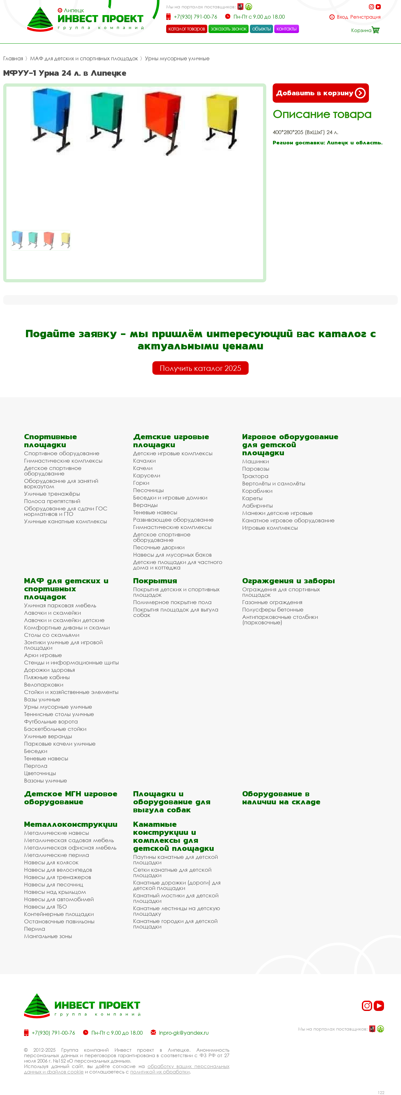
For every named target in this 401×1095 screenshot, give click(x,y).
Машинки (255, 461)
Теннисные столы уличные (59, 714)
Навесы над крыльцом (55, 891)
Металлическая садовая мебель (69, 840)
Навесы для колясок (51, 862)
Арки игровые (43, 655)
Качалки (144, 460)
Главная (13, 58)
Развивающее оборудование (173, 519)
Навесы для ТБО (45, 906)
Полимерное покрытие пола (172, 602)
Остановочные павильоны (59, 921)
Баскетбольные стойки (55, 728)
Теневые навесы (155, 512)
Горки (141, 482)
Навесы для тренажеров (57, 877)
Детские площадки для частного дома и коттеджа (177, 564)
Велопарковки (43, 684)
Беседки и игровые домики (170, 497)
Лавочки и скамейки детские (64, 620)
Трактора (255, 476)
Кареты (252, 498)
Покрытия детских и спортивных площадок (176, 591)
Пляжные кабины (47, 677)
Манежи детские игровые (277, 513)
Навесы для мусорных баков (172, 554)
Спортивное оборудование (61, 453)
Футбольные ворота (51, 721)
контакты (287, 28)
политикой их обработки (160, 1071)
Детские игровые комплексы (172, 453)
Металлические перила (56, 855)
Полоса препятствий (52, 501)
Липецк (74, 10)
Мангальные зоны (48, 936)
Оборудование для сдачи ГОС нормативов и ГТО (65, 511)
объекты (261, 28)
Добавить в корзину (321, 93)
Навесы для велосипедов (58, 869)
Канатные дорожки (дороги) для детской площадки (177, 885)
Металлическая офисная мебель (70, 847)
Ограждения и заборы (288, 581)
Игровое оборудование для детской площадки (290, 444)
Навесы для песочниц (53, 884)
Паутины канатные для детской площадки (175, 859)
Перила (34, 928)
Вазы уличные (42, 699)
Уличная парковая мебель (60, 605)
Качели (142, 468)
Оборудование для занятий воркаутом (61, 483)
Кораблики (257, 490)
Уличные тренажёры (52, 493)
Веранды (145, 505)
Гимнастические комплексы (63, 460)
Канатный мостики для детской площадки (175, 898)
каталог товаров (186, 28)
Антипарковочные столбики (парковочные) (280, 619)
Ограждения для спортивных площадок (281, 591)
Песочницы (148, 490)
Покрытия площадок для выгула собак (175, 612)
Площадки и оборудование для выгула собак (171, 802)
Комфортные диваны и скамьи (67, 627)
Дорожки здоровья (49, 669)
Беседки (35, 751)
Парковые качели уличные (60, 743)
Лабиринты (257, 505)
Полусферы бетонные (272, 609)
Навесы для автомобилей (59, 899)
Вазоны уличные (45, 780)
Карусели (146, 475)
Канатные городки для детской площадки (175, 923)
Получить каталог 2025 (200, 368)
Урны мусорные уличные (177, 58)
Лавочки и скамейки (52, 612)
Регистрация (365, 17)
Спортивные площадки (50, 440)
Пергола (35, 765)
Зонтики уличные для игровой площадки (63, 644)
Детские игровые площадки (171, 440)
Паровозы (255, 468)
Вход (342, 17)
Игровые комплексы (270, 527)
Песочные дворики (158, 547)
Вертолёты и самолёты (273, 483)
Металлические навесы (56, 832)
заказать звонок (229, 28)
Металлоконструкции (70, 824)
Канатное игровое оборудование (288, 520)
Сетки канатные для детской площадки (172, 872)
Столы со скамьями (51, 634)
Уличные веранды (48, 736)
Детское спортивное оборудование (52, 470)
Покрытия (155, 581)
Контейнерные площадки (59, 914)
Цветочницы (40, 773)
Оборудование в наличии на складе (281, 798)
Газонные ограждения (272, 602)
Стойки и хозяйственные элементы (71, 692)
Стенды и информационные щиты (71, 662)
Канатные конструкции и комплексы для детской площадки (173, 836)
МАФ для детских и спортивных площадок (84, 58)
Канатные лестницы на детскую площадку (176, 910)
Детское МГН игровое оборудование (70, 798)
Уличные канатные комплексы (65, 521)
